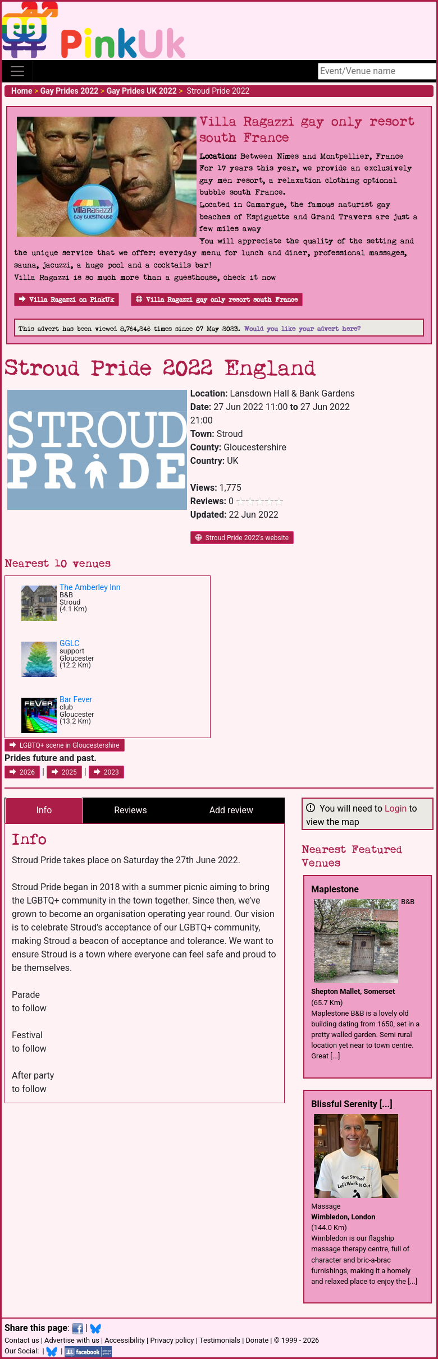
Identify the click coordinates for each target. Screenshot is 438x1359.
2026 (22, 772)
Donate (256, 1340)
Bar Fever (76, 699)
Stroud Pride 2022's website (242, 538)
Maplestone (335, 889)
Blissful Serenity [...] (351, 1104)
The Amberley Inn (90, 587)
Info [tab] (44, 810)
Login (396, 808)
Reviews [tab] (130, 810)
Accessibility (124, 1340)
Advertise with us (71, 1340)
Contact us (21, 1340)
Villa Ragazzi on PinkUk (66, 300)
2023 (106, 772)
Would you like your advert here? (302, 329)
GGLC (69, 643)
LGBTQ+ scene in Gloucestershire (65, 745)
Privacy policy (172, 1340)
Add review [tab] (231, 810)
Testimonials (219, 1340)
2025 (64, 772)
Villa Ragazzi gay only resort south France (217, 300)
